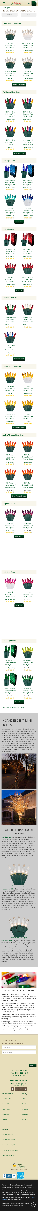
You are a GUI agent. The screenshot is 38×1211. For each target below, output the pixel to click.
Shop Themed (19, 359)
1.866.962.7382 (20, 1070)
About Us (24, 1104)
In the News (25, 1114)
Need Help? (6, 1114)
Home (23, 1098)
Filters (29, 15)
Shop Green (19, 702)
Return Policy (6, 1109)
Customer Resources (8, 1155)
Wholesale (25, 1120)
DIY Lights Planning (8, 1134)
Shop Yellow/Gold (19, 427)
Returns (5, 1120)
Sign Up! (32, 1065)
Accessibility (6, 1125)
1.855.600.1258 (21, 1073)
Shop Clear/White (19, 85)
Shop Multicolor (19, 153)
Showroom (25, 1125)
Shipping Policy (7, 1098)
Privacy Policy (6, 1104)
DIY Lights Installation (9, 1139)
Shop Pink (19, 605)
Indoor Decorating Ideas (10, 1145)
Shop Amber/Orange (19, 496)
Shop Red (19, 290)
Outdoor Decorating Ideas (10, 1150)
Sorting (9, 15)
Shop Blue (19, 222)
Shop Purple (19, 536)
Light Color (12, 23)
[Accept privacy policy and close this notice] (33, 1204)
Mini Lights (6, 8)
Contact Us (20, 1075)
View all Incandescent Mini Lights (14, 707)
